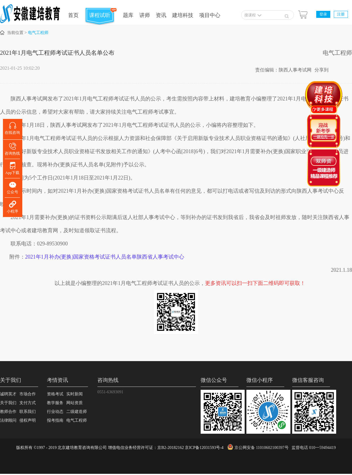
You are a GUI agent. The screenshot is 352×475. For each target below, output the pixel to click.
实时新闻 (74, 394)
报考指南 (55, 420)
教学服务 (55, 403)
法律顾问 (8, 420)
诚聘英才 (8, 394)
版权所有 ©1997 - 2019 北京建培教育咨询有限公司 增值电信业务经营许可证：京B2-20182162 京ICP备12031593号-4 (120, 447)
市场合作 (27, 394)
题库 (128, 15)
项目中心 (209, 15)
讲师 (144, 15)
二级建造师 (76, 411)
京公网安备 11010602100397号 (261, 447)
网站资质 (74, 403)
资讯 (161, 15)
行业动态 (55, 411)
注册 (341, 14)
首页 (73, 15)
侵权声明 (27, 420)
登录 (323, 14)
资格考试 (55, 394)
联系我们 (27, 411)
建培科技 (182, 15)
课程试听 (99, 15)
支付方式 (27, 403)
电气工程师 (38, 32)
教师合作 (8, 411)
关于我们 (8, 403)
